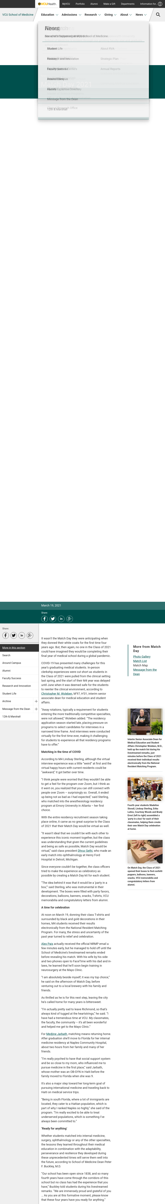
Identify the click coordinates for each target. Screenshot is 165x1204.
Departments (127, 4)
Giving (110, 14)
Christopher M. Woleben (56, 693)
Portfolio (80, 4)
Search (6, 655)
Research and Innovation (16, 685)
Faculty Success (11, 678)
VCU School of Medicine (18, 14)
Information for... (151, 4)
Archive (6, 701)
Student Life (9, 693)
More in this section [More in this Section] (13, 647)
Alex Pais (47, 943)
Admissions (72, 14)
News (141, 14)
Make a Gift (109, 4)
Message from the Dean (16, 709)
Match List (140, 661)
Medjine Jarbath (56, 1034)
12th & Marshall (11, 716)
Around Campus (11, 662)
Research (93, 14)
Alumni (94, 4)
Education (49, 14)
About (126, 14)
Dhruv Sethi (85, 850)
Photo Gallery (141, 656)
